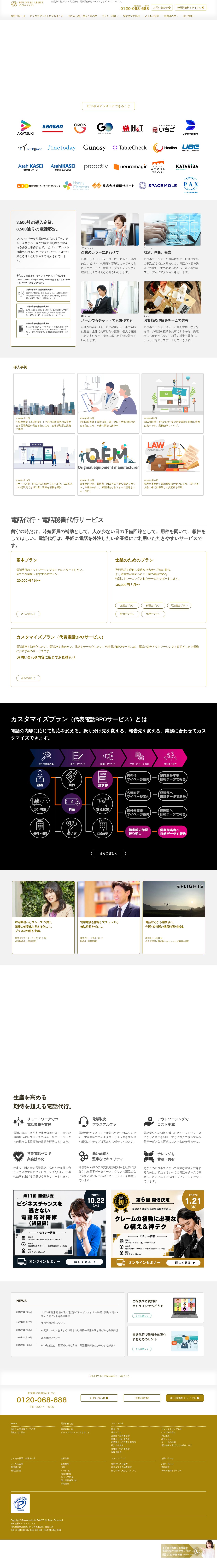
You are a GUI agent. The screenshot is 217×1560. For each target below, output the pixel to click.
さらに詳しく (28, 634)
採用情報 (65, 1504)
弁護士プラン (127, 626)
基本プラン (116, 1453)
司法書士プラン (179, 626)
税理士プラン (153, 626)
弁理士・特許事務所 (120, 1469)
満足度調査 (16, 1491)
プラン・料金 (112, 16)
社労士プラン (127, 634)
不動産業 (165, 1456)
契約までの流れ (134, 16)
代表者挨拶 (66, 1494)
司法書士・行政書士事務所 (123, 1462)
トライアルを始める (28, 1077)
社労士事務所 (117, 1466)
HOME (14, 1444)
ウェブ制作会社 (168, 1453)
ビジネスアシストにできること (49, 16)
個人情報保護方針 (69, 1501)
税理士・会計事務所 (120, 1459)
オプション (166, 1459)
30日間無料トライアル (190, 7)
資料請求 (142, 1418)
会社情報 (191, 16)
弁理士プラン (153, 634)
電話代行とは (20, 16)
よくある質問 (154, 16)
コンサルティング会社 (171, 1449)
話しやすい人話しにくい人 (123, 1491)
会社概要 (65, 1484)
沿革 (63, 1488)
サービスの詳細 (168, 1462)
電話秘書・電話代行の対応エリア (176, 1466)
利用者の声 (174, 16)
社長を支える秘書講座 (121, 1488)
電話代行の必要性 (119, 1484)
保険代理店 (116, 1472)
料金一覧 (115, 1449)
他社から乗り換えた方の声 (85, 16)
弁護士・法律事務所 (120, 1456)
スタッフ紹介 (67, 1497)
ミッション (66, 1491)
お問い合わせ (162, 7)
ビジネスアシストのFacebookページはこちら (108, 1396)
